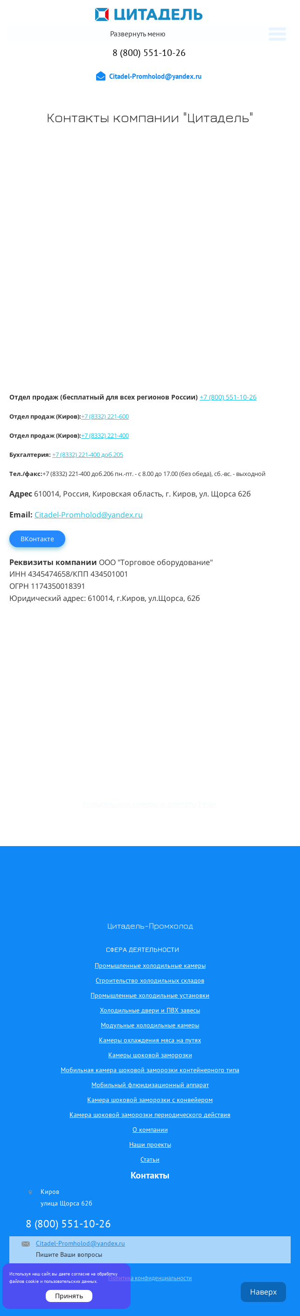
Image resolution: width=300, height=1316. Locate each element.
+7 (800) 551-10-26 (228, 397)
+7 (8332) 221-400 (105, 435)
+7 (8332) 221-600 (105, 416)
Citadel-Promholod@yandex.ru (89, 515)
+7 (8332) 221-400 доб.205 (87, 454)
